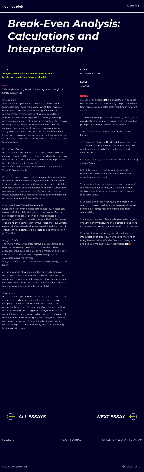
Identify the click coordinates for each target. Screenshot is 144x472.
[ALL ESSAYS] (42, 417)
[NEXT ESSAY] (101, 417)
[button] (133, 6)
